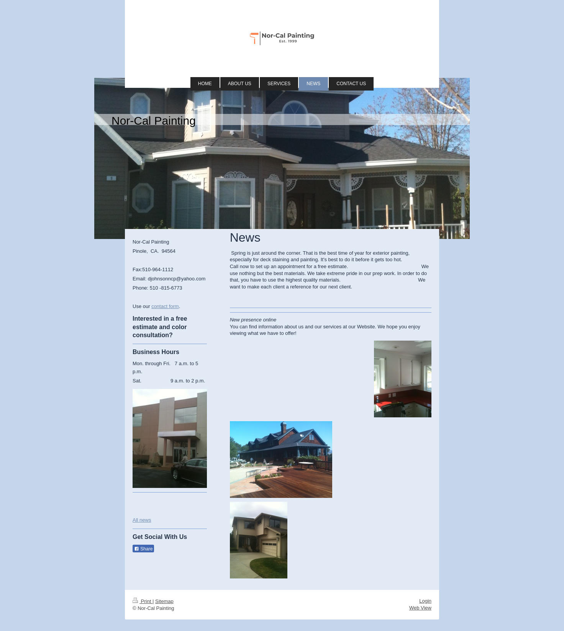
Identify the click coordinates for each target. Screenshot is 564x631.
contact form (165, 306)
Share (143, 549)
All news (142, 520)
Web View (420, 608)
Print (142, 601)
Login (425, 601)
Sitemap (164, 601)
